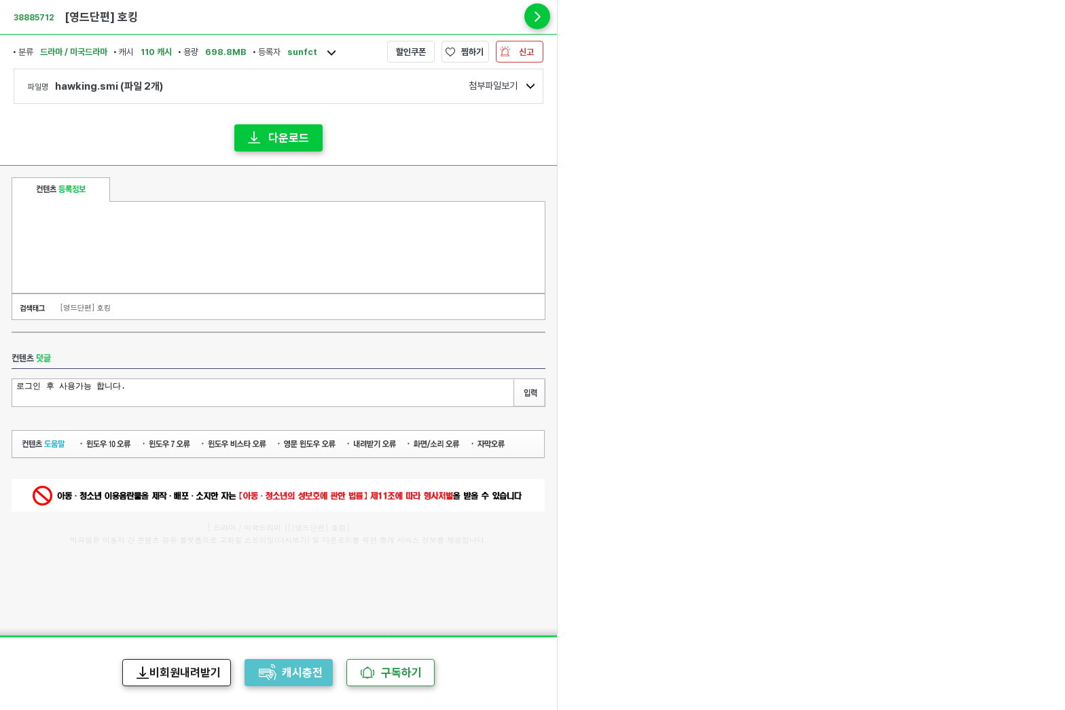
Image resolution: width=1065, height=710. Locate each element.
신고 (526, 52)
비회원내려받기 (185, 672)
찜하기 (472, 52)
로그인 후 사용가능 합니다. (264, 391)
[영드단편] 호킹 (85, 307)
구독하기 (401, 672)
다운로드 (288, 138)
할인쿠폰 (411, 52)
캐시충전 (302, 672)
